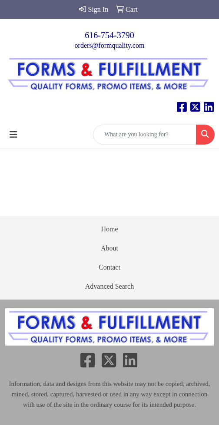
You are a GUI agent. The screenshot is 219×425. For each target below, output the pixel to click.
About (109, 248)
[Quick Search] (144, 135)
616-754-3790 (109, 35)
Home (109, 229)
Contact (109, 267)
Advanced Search (109, 286)
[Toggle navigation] (13, 134)
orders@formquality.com (110, 45)
